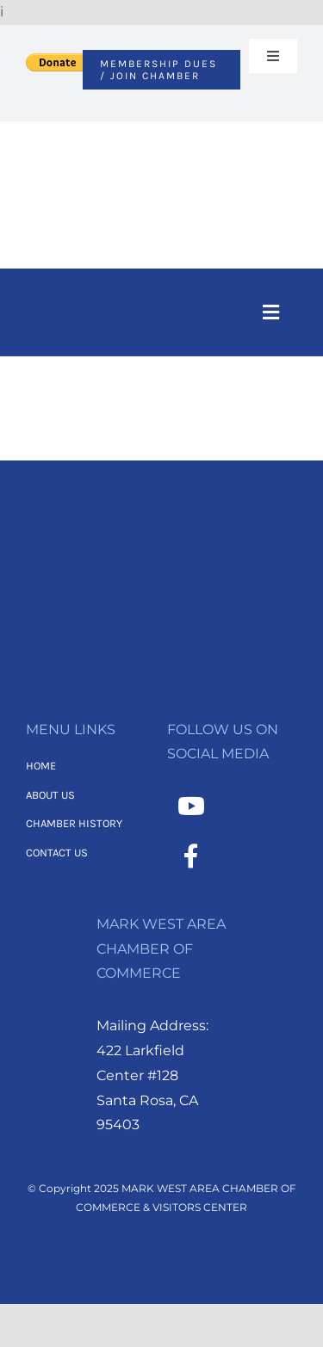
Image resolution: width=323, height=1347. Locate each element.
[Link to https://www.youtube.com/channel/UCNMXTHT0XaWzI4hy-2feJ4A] (191, 806)
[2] (162, 544)
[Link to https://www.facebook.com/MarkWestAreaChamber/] (191, 856)
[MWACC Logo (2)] (161, 144)
